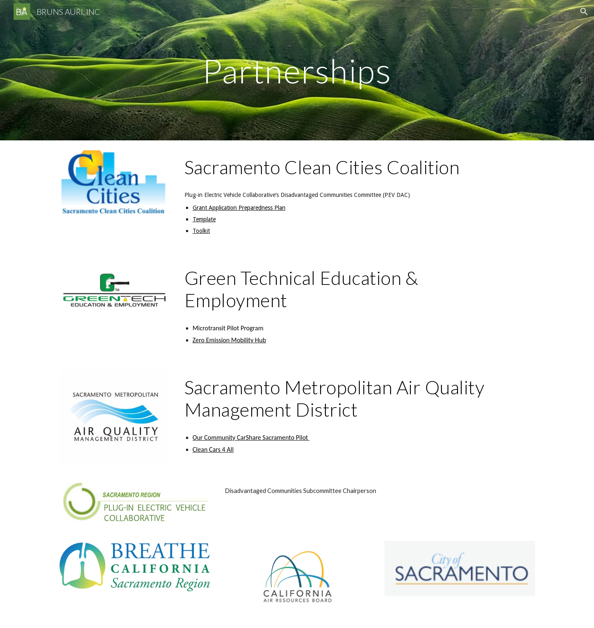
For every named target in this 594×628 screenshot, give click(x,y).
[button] (584, 11)
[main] (297, 70)
